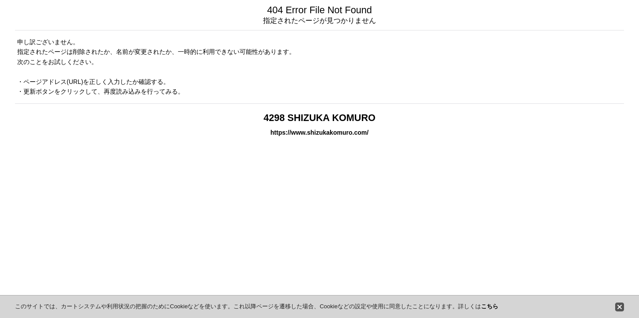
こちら (489, 306)
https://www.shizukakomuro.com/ (319, 132)
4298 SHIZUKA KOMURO (319, 117)
